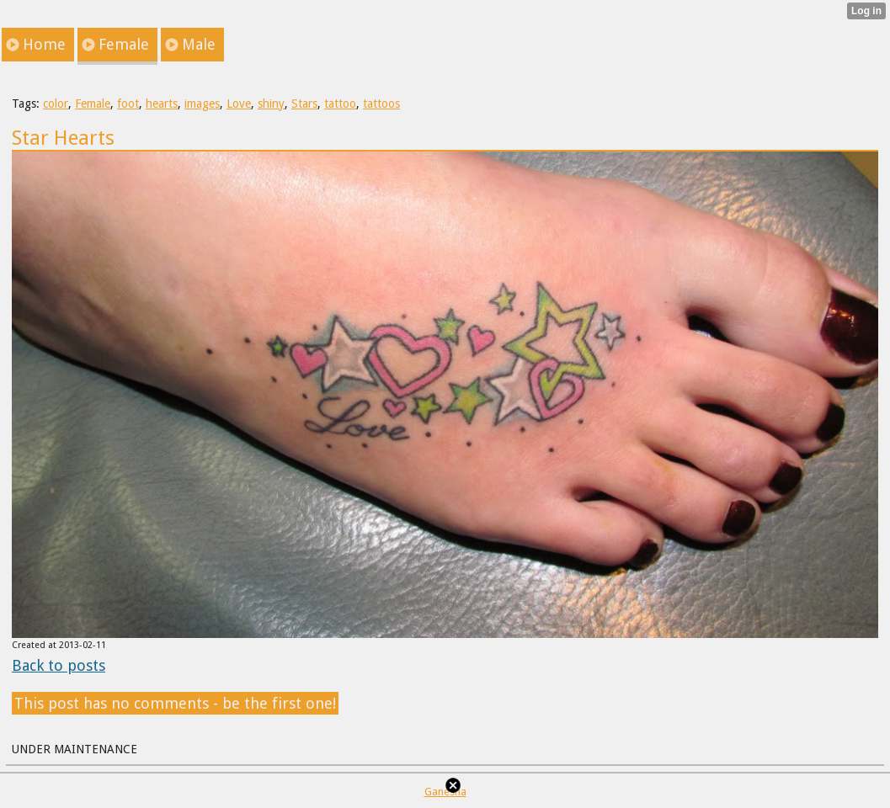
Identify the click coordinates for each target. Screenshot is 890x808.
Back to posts (58, 665)
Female (92, 103)
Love (238, 103)
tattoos (381, 103)
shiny (271, 103)
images (202, 103)
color (55, 103)
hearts (162, 103)
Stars (304, 103)
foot (128, 103)
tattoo (340, 103)
